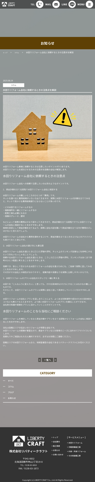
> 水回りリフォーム (75, 442)
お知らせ (12, 398)
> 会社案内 (54, 442)
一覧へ (47, 359)
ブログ (11, 393)
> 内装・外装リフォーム (77, 453)
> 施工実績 (54, 447)
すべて (11, 381)
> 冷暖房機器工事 (74, 447)
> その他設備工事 (74, 458)
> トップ (53, 436)
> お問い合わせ (56, 458)
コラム (12, 84)
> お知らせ (54, 453)
